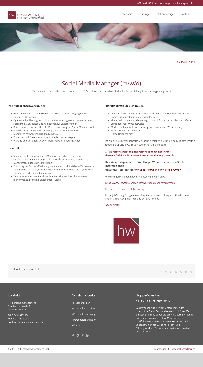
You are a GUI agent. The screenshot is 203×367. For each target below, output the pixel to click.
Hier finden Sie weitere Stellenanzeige (125, 189)
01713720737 (22, 318)
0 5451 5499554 (146, 3)
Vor (191, 61)
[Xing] (78, 335)
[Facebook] (73, 335)
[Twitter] (82, 335)
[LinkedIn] (87, 335)
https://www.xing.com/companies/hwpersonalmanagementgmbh (140, 182)
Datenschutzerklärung (183, 348)
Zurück (183, 61)
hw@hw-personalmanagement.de (177, 3)
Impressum (160, 348)
